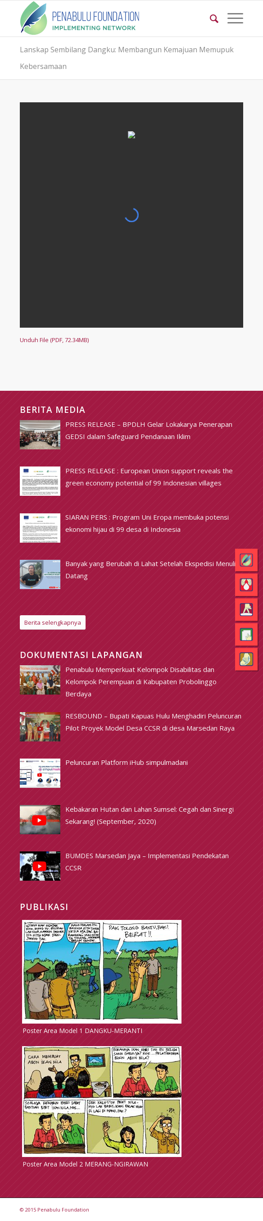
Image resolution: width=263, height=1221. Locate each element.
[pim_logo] (109, 18)
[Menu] (230, 18)
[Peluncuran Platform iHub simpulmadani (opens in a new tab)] (126, 762)
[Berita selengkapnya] (53, 622)
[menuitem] (209, 18)
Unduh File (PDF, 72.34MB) (54, 340)
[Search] (209, 18)
